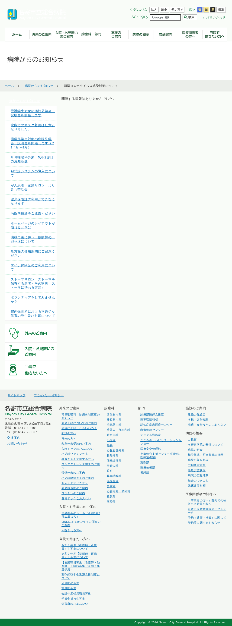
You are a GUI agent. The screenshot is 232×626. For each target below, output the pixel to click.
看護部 (144, 472)
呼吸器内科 (114, 419)
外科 (110, 445)
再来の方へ (68, 438)
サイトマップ (16, 395)
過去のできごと (198, 480)
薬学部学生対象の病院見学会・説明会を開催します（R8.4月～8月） (32, 143)
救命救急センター (152, 429)
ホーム (9, 86)
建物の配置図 (197, 414)
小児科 (111, 440)
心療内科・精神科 (118, 491)
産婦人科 (113, 465)
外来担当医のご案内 (74, 488)
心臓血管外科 (115, 450)
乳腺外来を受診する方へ (77, 458)
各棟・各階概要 (198, 419)
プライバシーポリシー (49, 395)
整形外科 (113, 455)
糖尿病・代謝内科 (118, 429)
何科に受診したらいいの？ (79, 428)
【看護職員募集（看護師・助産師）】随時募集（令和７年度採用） (80, 566)
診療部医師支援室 (152, 414)
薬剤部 (144, 462)
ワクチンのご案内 (73, 493)
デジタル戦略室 (150, 434)
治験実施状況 (197, 470)
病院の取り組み (198, 459)
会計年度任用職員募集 (76, 593)
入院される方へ (71, 530)
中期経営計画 (197, 464)
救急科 (111, 496)
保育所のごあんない (74, 603)
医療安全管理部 (150, 448)
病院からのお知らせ (39, 86)
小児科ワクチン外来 (74, 453)
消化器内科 (114, 424)
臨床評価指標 (197, 485)
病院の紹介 (195, 449)
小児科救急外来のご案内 (77, 477)
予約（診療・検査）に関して (207, 517)
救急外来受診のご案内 (76, 443)
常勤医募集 (68, 588)
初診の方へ (68, 433)
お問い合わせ (17, 443)
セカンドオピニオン (74, 482)
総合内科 (113, 434)
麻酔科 (111, 501)
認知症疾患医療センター (156, 424)
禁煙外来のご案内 (73, 472)
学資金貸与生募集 (73, 598)
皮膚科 (111, 486)
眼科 (110, 470)
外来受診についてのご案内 (79, 423)
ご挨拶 (192, 439)
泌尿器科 (113, 481)
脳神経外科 (114, 460)
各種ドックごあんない (76, 498)
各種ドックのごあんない (77, 448)
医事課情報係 (149, 419)
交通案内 (14, 438)
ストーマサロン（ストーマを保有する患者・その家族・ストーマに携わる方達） (33, 283)
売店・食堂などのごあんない (207, 424)
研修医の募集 (70, 583)
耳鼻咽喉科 (114, 475)
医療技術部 (147, 467)
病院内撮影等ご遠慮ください (33, 213)
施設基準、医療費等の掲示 (205, 454)
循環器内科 (114, 414)
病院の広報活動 (198, 475)
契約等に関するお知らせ (204, 522)
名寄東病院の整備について (205, 444)
